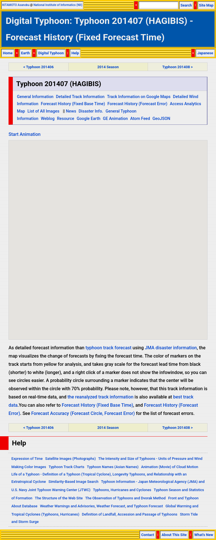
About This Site (174, 535)
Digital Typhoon (51, 53)
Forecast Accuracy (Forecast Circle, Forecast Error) (83, 413)
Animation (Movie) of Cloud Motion (169, 467)
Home (8, 53)
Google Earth (88, 118)
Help (75, 53)
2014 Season (108, 67)
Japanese (205, 53)
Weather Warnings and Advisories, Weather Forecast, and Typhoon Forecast (101, 506)
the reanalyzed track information (100, 397)
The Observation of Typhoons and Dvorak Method (125, 498)
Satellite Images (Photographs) (70, 458)
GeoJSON (161, 118)
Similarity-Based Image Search (73, 481)
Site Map (206, 5)
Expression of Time (27, 458)
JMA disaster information (171, 347)
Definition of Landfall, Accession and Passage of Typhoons (130, 514)
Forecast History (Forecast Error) (138, 103)
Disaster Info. (91, 111)
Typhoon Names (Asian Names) (112, 467)
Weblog (47, 118)
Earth (25, 53)
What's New (203, 535)
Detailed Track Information (80, 96)
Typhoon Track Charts (67, 467)
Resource (65, 118)
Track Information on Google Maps (138, 96)
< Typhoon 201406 (38, 67)
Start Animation (24, 134)
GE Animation (115, 118)
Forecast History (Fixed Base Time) (73, 103)
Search (186, 5)
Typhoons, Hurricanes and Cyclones (122, 490)
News (71, 111)
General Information (35, 96)
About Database (24, 506)
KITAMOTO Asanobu (15, 5)
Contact (147, 535)
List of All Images (43, 111)
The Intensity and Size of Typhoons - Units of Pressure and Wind (150, 458)
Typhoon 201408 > (177, 67)
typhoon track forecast (108, 347)
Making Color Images (28, 467)
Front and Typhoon (183, 498)
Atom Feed (140, 118)
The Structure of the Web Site (59, 498)
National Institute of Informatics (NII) (58, 5)
